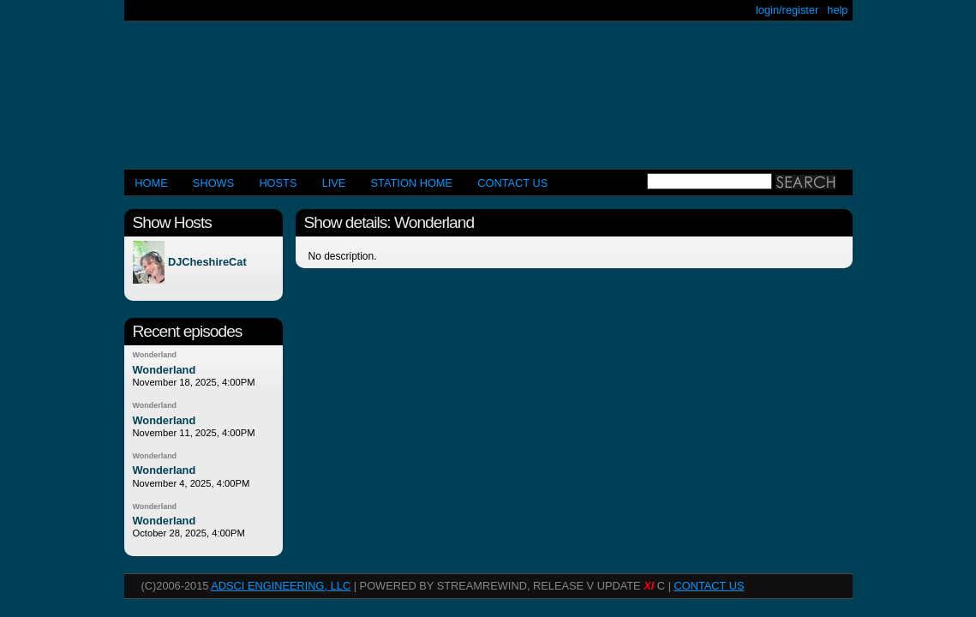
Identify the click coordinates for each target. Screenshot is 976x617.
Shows (213, 183)
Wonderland (155, 354)
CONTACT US (512, 183)
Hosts (277, 183)
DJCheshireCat (207, 262)
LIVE (334, 183)
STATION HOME (412, 183)
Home (151, 183)
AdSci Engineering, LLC (280, 585)
